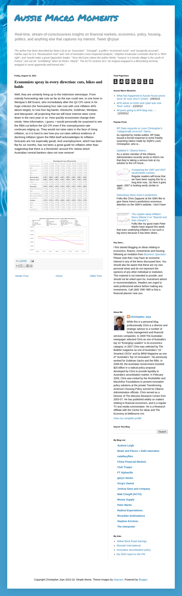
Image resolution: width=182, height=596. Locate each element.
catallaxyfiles (125, 456)
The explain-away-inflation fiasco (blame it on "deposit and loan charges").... (149, 217)
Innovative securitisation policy (134, 549)
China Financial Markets (131, 461)
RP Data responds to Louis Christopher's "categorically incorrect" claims (139, 130)
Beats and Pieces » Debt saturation (138, 450)
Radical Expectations (130, 510)
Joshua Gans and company (133, 488)
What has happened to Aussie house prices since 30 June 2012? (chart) (141, 97)
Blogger (143, 579)
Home (59, 275)
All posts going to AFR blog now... (135, 110)
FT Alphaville (125, 472)
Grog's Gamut (125, 483)
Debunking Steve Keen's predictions (137, 195)
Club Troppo (124, 467)
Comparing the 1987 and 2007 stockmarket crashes (149, 171)
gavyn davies (125, 478)
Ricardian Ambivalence (131, 515)
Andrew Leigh (125, 445)
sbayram (118, 579)
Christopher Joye (140, 316)
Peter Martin (124, 505)
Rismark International (129, 545)
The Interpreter (126, 526)
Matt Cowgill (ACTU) (129, 494)
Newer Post (21, 275)
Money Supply (125, 499)
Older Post (96, 275)
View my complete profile (127, 418)
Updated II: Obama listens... (132, 150)
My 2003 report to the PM (131, 554)
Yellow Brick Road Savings (132, 541)
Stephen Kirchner (127, 521)
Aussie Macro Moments (65, 17)
